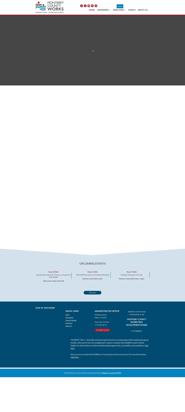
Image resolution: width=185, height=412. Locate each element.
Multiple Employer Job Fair (132, 275)
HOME (92, 10)
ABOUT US (142, 10)
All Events (92, 293)
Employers (69, 323)
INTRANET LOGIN (102, 330)
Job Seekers (70, 317)
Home (67, 315)
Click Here (74, 357)
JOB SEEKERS (103, 10)
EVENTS (132, 10)
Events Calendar (71, 320)
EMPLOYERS (118, 10)
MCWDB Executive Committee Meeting (92, 275)
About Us (69, 326)
